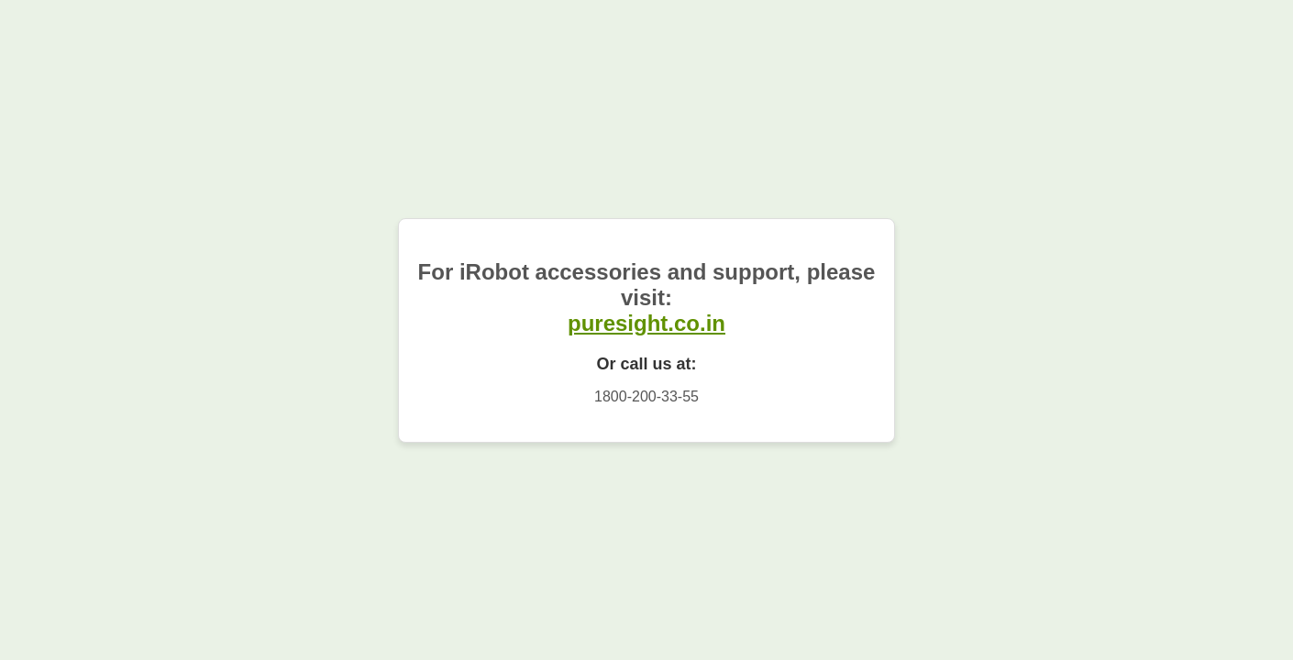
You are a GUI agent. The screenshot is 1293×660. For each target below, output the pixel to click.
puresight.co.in (646, 323)
